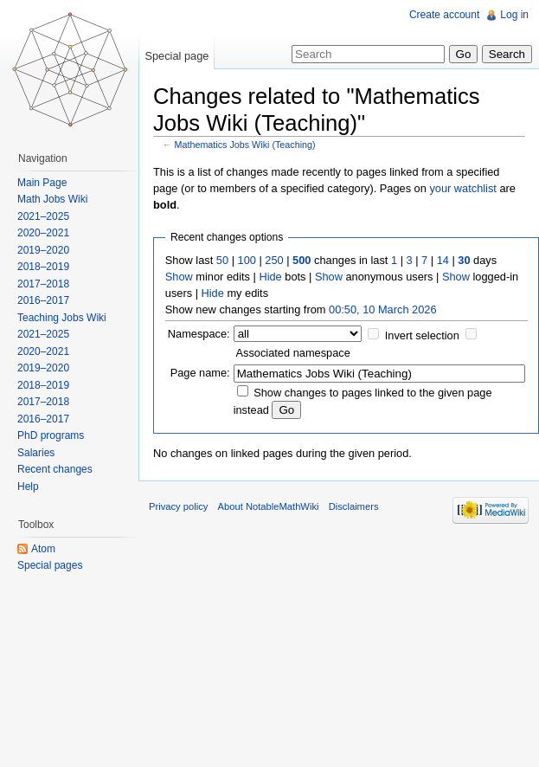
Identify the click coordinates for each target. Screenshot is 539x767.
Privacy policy (178, 506)
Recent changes (55, 469)
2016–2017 (43, 300)
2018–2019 (43, 267)
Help (28, 486)
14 (443, 260)
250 (274, 260)
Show (179, 276)
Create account (444, 15)
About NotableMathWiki (268, 506)
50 (222, 260)
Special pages (49, 565)
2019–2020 (43, 250)
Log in (514, 15)
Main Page (42, 183)
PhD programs (50, 435)
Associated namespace (293, 352)
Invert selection (422, 335)
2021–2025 (43, 216)
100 (247, 260)
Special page (176, 55)
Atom (43, 549)
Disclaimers (354, 506)
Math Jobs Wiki (52, 199)
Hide (270, 276)
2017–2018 (43, 284)
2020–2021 (43, 233)
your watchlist (463, 188)
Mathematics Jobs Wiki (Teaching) (245, 144)
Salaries (36, 453)
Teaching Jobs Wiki (61, 318)
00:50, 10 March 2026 (383, 309)
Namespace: (199, 333)
